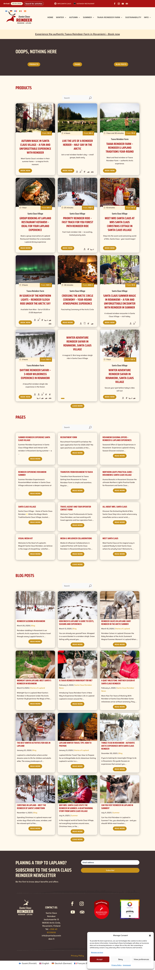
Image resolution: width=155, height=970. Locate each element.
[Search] (75, 98)
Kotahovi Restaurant (86, 3)
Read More (25, 248)
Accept (100, 959)
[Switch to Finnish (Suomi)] (28, 963)
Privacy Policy (116, 965)
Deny (120, 959)
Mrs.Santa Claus (64, 3)
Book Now (25, 170)
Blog (33, 625)
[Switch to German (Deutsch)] (61, 963)
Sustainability (133, 17)
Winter (60, 17)
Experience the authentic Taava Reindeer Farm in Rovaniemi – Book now (77, 34)
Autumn (73, 17)
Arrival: (7, 3)
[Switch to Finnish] (6, 11)
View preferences (141, 959)
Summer (87, 17)
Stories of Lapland (122, 628)
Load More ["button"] (77, 405)
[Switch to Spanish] (25, 11)
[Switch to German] (11, 11)
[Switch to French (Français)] (84, 963)
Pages (77, 64)
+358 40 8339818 (52, 931)
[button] (150, 935)
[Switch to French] (15, 11)
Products (33, 64)
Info (146, 17)
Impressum (127, 965)
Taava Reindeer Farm (108, 17)
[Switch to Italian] (20, 11)
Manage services (97, 952)
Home (50, 17)
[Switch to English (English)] (44, 963)
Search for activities (33, 3)
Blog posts (121, 64)
